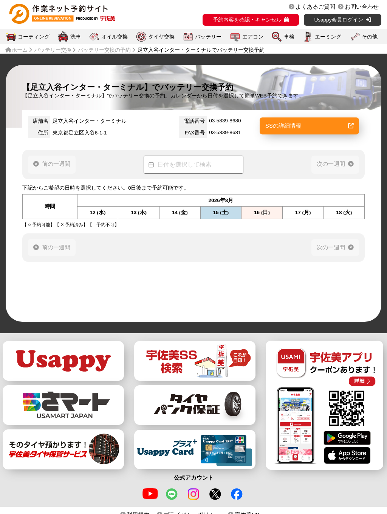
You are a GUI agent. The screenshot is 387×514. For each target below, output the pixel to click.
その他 (370, 37)
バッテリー (208, 37)
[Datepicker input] (193, 165)
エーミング (328, 37)
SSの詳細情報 (309, 126)
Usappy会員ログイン (338, 20)
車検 (289, 37)
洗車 (75, 37)
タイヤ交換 (161, 37)
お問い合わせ (362, 7)
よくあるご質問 (315, 7)
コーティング (34, 37)
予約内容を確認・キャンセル (247, 20)
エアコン (252, 37)
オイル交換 (114, 37)
